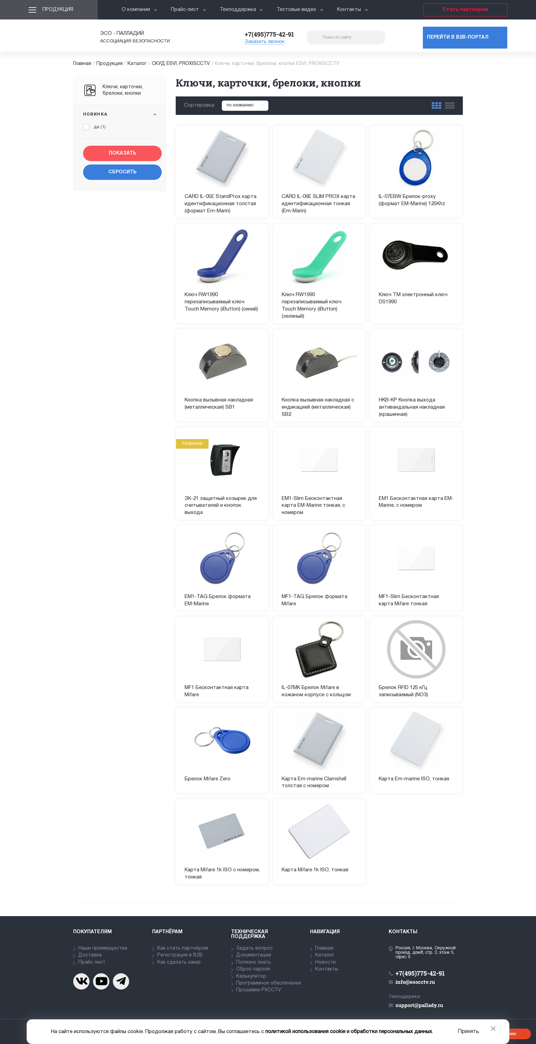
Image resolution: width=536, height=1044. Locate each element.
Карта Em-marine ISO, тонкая (414, 779)
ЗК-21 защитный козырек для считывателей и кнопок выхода (221, 505)
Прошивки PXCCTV (258, 990)
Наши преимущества (102, 948)
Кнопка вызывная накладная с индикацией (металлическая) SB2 (318, 407)
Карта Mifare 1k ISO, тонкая (315, 870)
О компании (139, 9)
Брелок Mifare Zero (207, 779)
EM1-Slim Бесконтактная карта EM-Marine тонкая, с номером (313, 505)
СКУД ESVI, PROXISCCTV (181, 64)
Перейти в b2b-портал (457, 37)
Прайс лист (91, 962)
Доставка (90, 955)
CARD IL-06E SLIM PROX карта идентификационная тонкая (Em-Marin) (318, 203)
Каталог (137, 64)
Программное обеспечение (268, 983)
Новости (325, 962)
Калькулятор (251, 976)
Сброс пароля (253, 969)
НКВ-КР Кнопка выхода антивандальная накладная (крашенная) (412, 407)
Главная (82, 64)
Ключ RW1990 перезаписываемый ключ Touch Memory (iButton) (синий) (221, 302)
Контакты (352, 9)
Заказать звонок (264, 42)
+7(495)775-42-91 (269, 34)
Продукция (57, 10)
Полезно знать (253, 962)
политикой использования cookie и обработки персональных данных (348, 1031)
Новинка (95, 114)
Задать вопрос (254, 948)
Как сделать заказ (179, 962)
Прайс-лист (188, 9)
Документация (253, 955)
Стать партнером (465, 10)
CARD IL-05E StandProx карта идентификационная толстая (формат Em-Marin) (220, 203)
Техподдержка (241, 9)
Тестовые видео (300, 9)
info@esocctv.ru (415, 981)
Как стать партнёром (182, 948)
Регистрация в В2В (180, 955)
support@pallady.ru (419, 1005)
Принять (468, 1031)
